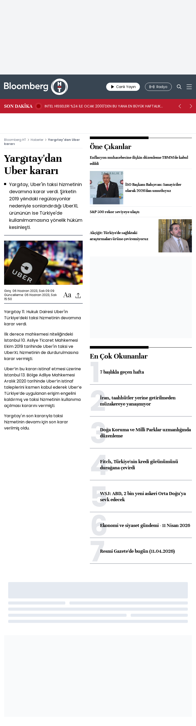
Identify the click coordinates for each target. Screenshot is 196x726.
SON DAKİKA (18, 106)
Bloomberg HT (15, 140)
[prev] (180, 106)
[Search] (179, 86)
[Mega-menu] (189, 86)
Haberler (37, 140)
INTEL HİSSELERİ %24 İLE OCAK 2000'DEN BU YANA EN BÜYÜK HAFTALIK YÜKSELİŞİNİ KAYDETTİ (103, 106)
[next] (191, 106)
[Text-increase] (67, 295)
